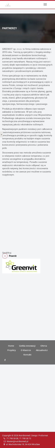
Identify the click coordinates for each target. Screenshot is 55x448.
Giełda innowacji (27, 345)
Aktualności (42, 350)
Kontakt (27, 354)
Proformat (43, 435)
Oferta (43, 345)
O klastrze (26, 350)
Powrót (27, 250)
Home (11, 345)
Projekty (11, 350)
